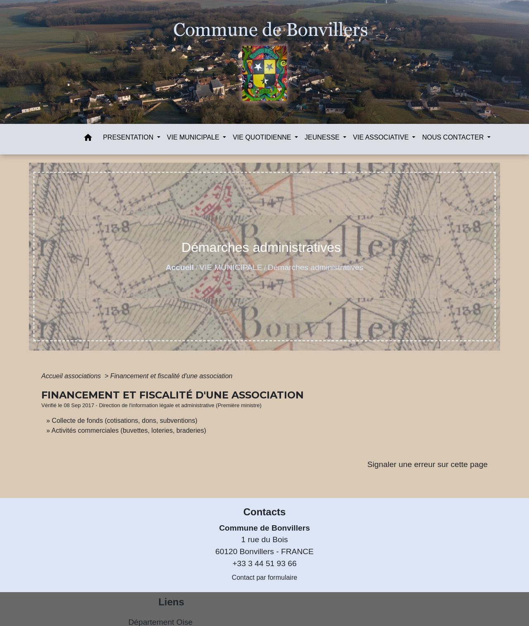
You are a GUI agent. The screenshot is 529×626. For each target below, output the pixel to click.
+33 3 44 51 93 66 (264, 563)
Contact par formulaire (264, 577)
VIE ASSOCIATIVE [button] (381, 137)
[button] (88, 139)
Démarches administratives (315, 267)
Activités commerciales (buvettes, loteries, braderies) (128, 430)
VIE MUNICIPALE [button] (194, 137)
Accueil (180, 267)
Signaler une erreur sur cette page (427, 464)
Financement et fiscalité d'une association (171, 375)
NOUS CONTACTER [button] (453, 137)
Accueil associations (72, 375)
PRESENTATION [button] (129, 137)
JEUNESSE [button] (323, 137)
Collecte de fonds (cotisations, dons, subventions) (124, 420)
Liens (171, 601)
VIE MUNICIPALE (230, 267)
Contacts (264, 511)
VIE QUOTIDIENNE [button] (263, 137)
